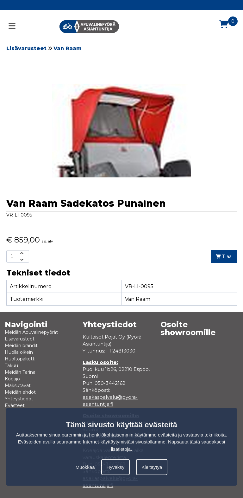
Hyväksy (116, 467)
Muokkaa (85, 467)
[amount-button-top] (21, 253)
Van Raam (67, 48)
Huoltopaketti (20, 359)
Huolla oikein (19, 352)
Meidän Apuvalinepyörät (31, 332)
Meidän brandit (21, 345)
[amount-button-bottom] (21, 259)
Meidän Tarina (20, 372)
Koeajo (12, 379)
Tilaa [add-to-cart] (224, 256)
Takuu (11, 365)
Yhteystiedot (19, 399)
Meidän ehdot (20, 392)
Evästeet (15, 405)
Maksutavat (18, 385)
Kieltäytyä (151, 467)
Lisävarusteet (26, 48)
